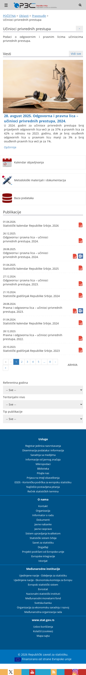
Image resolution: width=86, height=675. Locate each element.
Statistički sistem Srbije (43, 538)
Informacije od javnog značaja (43, 459)
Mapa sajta (43, 636)
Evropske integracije (43, 556)
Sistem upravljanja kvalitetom (43, 533)
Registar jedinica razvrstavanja (43, 446)
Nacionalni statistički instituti (43, 593)
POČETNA (9, 16)
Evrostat (43, 589)
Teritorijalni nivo (14, 397)
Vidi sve (76, 54)
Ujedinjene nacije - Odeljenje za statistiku (43, 575)
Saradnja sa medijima (43, 455)
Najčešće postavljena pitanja (43, 487)
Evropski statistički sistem (43, 584)
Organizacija (43, 510)
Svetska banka (43, 603)
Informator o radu (43, 515)
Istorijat (43, 561)
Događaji (43, 547)
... (44, 361)
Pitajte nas (43, 473)
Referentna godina (15, 382)
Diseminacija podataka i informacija (43, 450)
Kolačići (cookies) (43, 631)
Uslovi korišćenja (43, 626)
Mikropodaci (43, 464)
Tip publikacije (12, 411)
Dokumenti (43, 520)
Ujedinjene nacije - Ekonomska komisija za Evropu (43, 580)
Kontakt (43, 506)
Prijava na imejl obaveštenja (43, 477)
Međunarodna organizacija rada (43, 612)
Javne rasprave (43, 529)
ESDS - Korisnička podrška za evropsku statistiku (43, 482)
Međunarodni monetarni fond (43, 598)
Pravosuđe (39, 16)
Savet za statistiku (43, 542)
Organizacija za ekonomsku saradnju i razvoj (43, 607)
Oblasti (24, 16)
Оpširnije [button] (10, 147)
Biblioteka (43, 468)
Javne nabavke (43, 524)
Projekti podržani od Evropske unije (43, 551)
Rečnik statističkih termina (43, 491)
